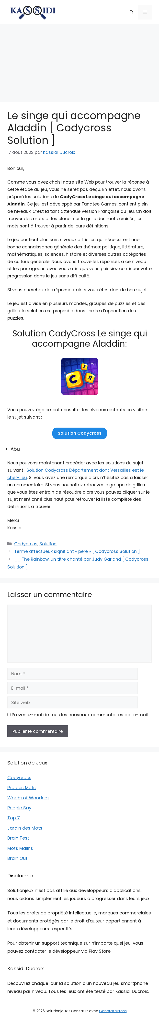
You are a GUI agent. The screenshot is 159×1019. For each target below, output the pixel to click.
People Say (19, 808)
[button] (131, 12)
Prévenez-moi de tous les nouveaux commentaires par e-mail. (80, 715)
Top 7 (13, 818)
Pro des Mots (21, 787)
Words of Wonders (28, 798)
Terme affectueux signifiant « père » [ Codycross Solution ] (77, 551)
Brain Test (18, 838)
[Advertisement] (79, 61)
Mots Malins (20, 848)
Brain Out (17, 858)
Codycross (25, 544)
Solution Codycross (80, 433)
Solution (48, 544)
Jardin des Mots (24, 828)
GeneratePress (113, 1010)
